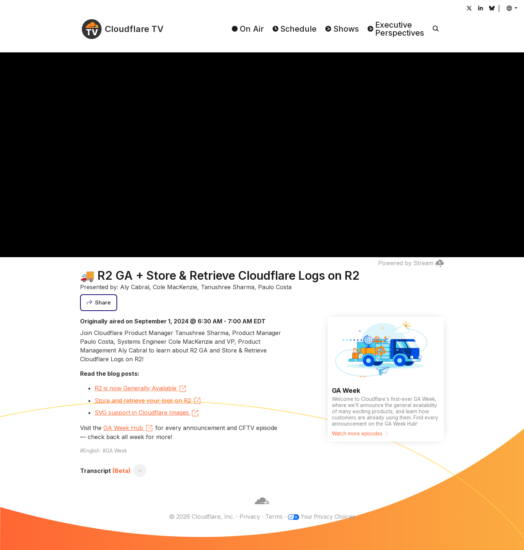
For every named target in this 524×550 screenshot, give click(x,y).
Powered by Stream (411, 263)
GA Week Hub (128, 428)
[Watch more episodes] (386, 379)
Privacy (247, 516)
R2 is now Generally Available (141, 388)
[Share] (98, 302)
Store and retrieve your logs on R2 (148, 400)
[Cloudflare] (262, 507)
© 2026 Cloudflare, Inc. (199, 516)
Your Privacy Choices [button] (328, 516)
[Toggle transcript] (140, 470)
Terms (271, 516)
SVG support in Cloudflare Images (147, 413)
